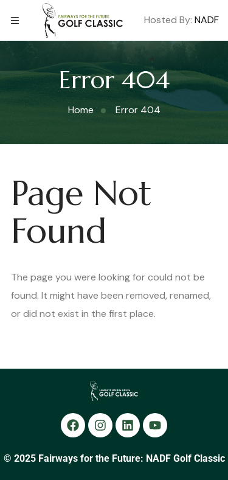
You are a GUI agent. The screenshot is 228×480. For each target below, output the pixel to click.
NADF (207, 20)
